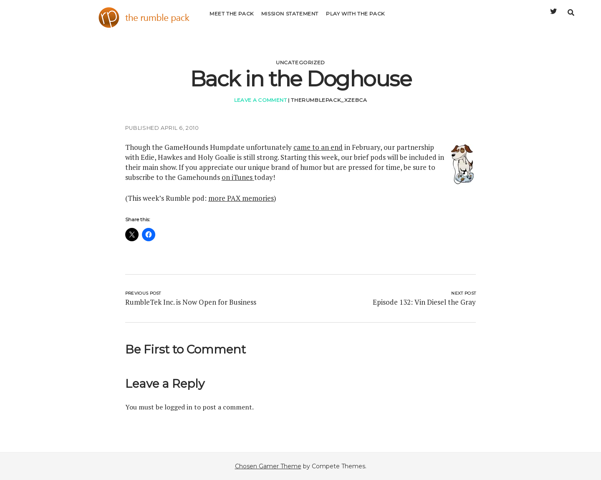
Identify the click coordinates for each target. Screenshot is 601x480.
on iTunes (238, 177)
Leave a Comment (260, 100)
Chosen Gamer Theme (268, 466)
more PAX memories (241, 198)
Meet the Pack (232, 18)
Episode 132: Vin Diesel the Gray (424, 302)
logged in (178, 407)
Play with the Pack (355, 18)
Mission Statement (289, 18)
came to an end (318, 147)
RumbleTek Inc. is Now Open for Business (190, 302)
